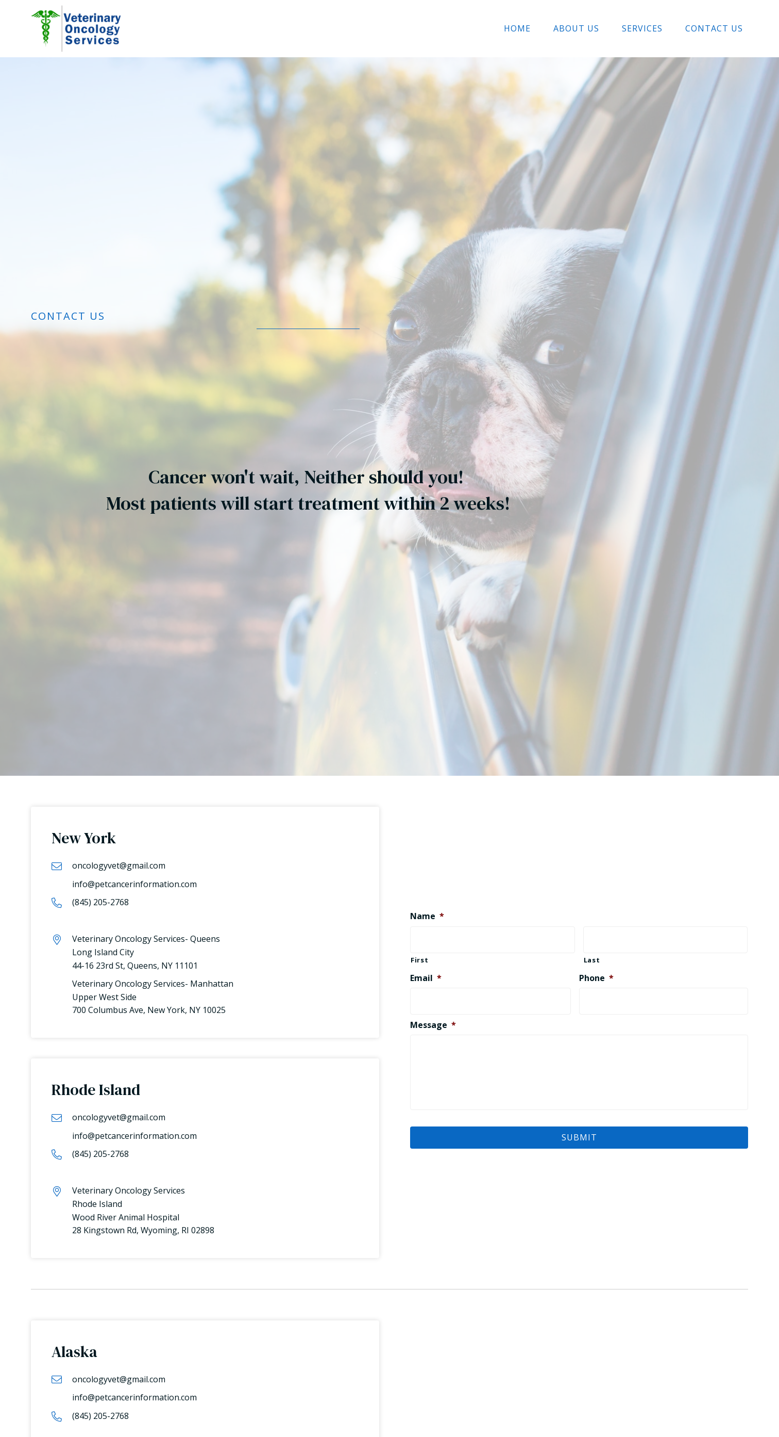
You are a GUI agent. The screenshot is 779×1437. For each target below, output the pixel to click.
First (419, 956)
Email (426, 974)
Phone (596, 974)
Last (592, 956)
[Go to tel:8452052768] (205, 902)
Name (427, 914)
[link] (517, 29)
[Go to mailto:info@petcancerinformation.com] (205, 875)
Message (433, 1020)
